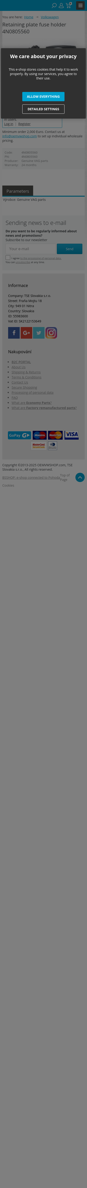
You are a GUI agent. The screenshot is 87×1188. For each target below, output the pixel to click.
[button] (43, 96)
